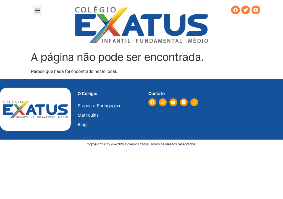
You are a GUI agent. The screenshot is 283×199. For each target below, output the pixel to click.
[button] (37, 10)
